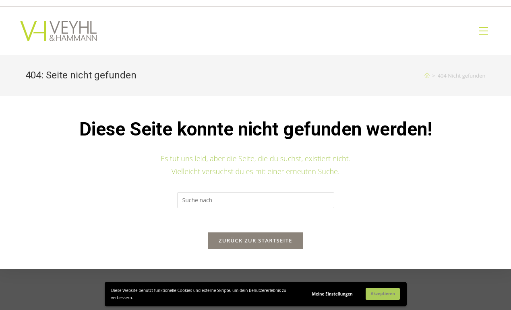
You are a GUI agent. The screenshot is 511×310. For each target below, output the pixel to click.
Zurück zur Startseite (255, 240)
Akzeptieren (382, 293)
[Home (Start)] (427, 75)
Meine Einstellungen (332, 294)
